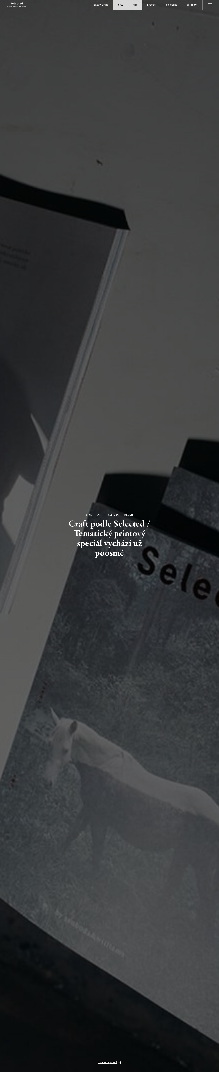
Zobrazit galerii (107, 1062)
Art (135, 5)
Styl (120, 5)
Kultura (113, 515)
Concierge (171, 5)
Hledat (192, 5)
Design (128, 515)
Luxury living (101, 5)
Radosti (151, 5)
